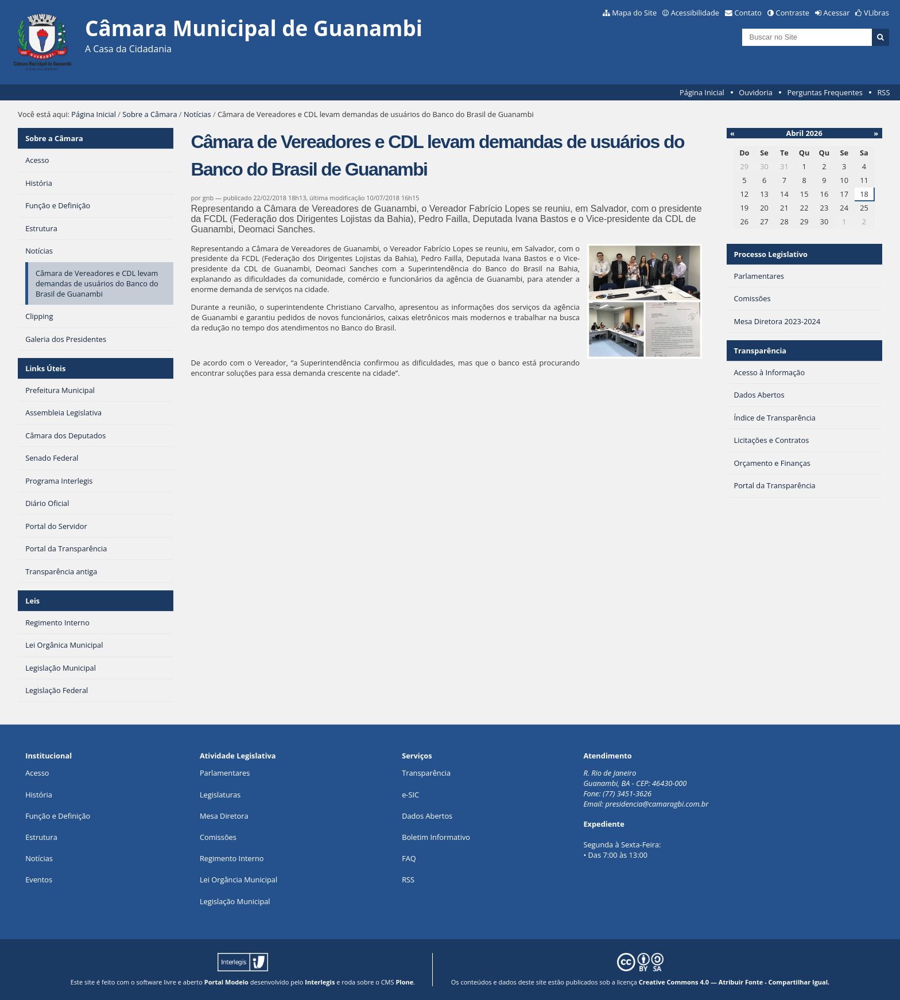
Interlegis (320, 982)
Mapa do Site (634, 12)
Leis (32, 601)
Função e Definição (57, 816)
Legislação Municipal (235, 901)
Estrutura (41, 837)
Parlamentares (225, 773)
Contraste (792, 12)
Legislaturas (220, 794)
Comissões (218, 837)
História (38, 794)
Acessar (837, 12)
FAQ (409, 858)
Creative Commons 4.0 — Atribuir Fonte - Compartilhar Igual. (734, 982)
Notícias (197, 114)
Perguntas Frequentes (824, 92)
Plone (404, 982)
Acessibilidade (695, 12)
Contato (748, 12)
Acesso (37, 773)
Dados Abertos (427, 816)
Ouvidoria (756, 92)
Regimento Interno (232, 858)
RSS (883, 92)
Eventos (38, 879)
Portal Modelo (226, 982)
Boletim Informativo (436, 837)
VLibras (876, 12)
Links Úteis (45, 368)
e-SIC (410, 794)
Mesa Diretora (224, 816)
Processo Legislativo (770, 254)
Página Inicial (702, 92)
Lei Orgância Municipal (238, 879)
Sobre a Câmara (149, 114)
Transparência (760, 350)
